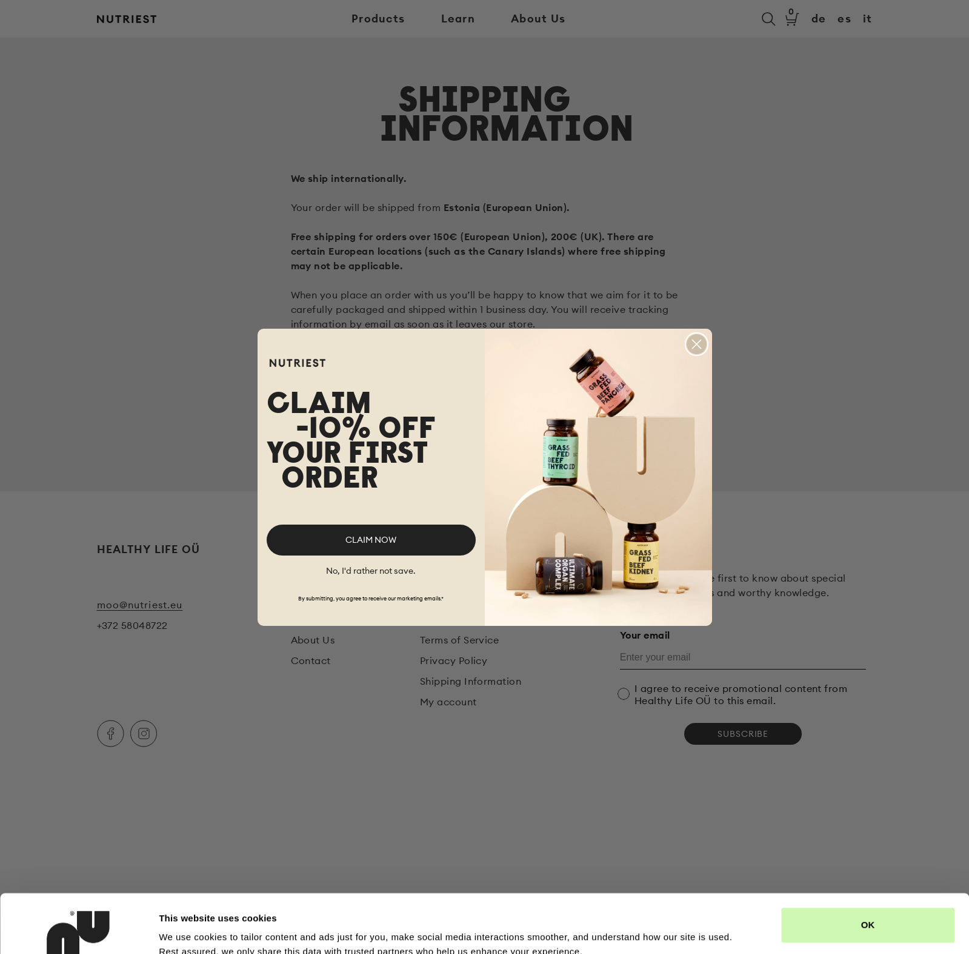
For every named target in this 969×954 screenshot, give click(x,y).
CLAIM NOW (370, 539)
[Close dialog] (696, 344)
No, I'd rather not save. (371, 570)
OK (868, 870)
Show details (187, 930)
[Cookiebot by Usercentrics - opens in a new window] (78, 930)
